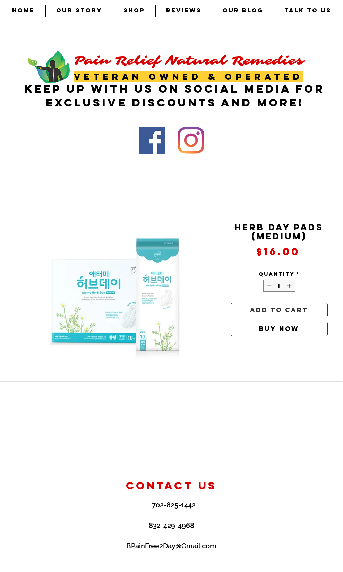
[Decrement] (268, 286)
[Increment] (290, 286)
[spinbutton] (279, 286)
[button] (134, 11)
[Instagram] (191, 140)
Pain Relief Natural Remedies (189, 60)
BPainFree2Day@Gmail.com (171, 546)
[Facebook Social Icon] (152, 140)
